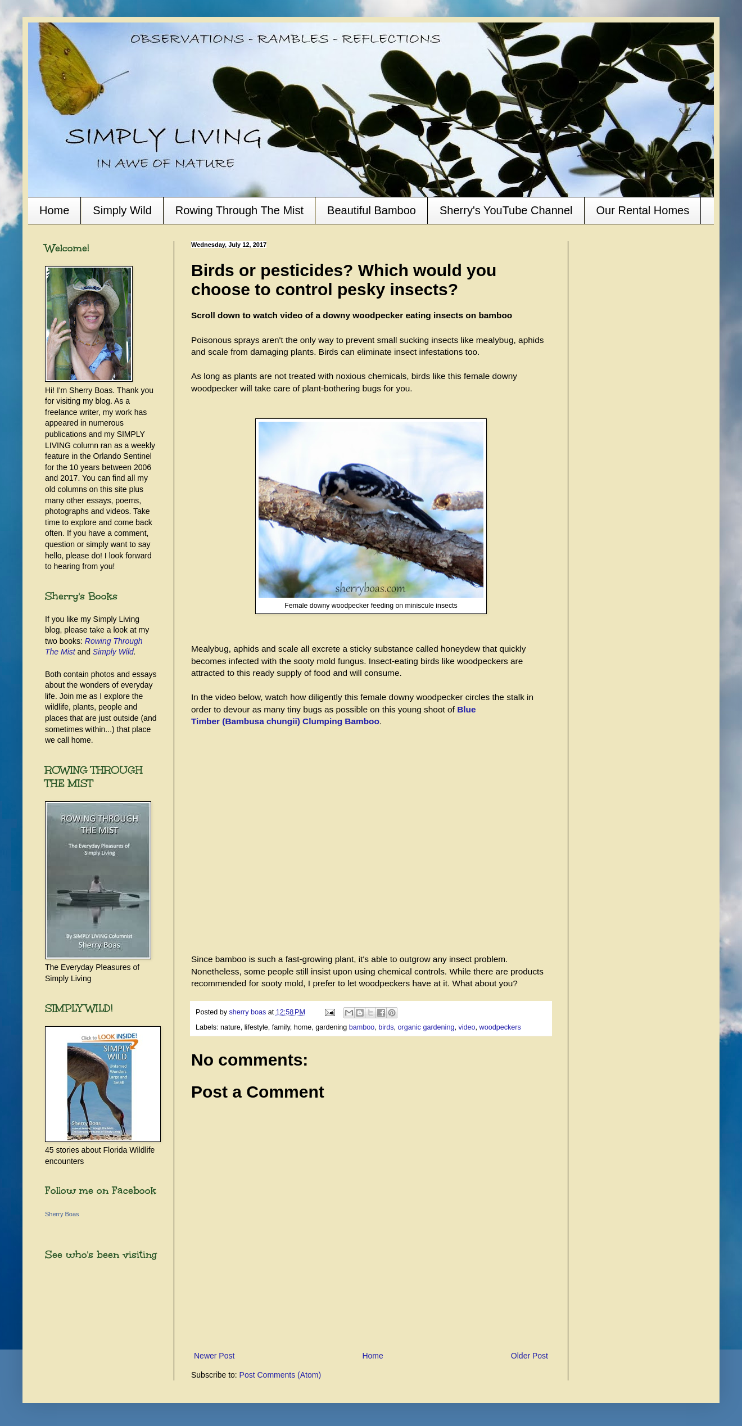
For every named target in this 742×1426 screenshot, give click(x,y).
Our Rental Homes (643, 210)
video (466, 1027)
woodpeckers (500, 1027)
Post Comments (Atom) (280, 1374)
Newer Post (214, 1355)
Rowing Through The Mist (239, 210)
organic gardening (426, 1027)
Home (54, 210)
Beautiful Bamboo (371, 210)
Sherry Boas (62, 1214)
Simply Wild (122, 210)
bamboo (362, 1027)
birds (385, 1027)
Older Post (529, 1355)
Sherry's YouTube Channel (506, 210)
